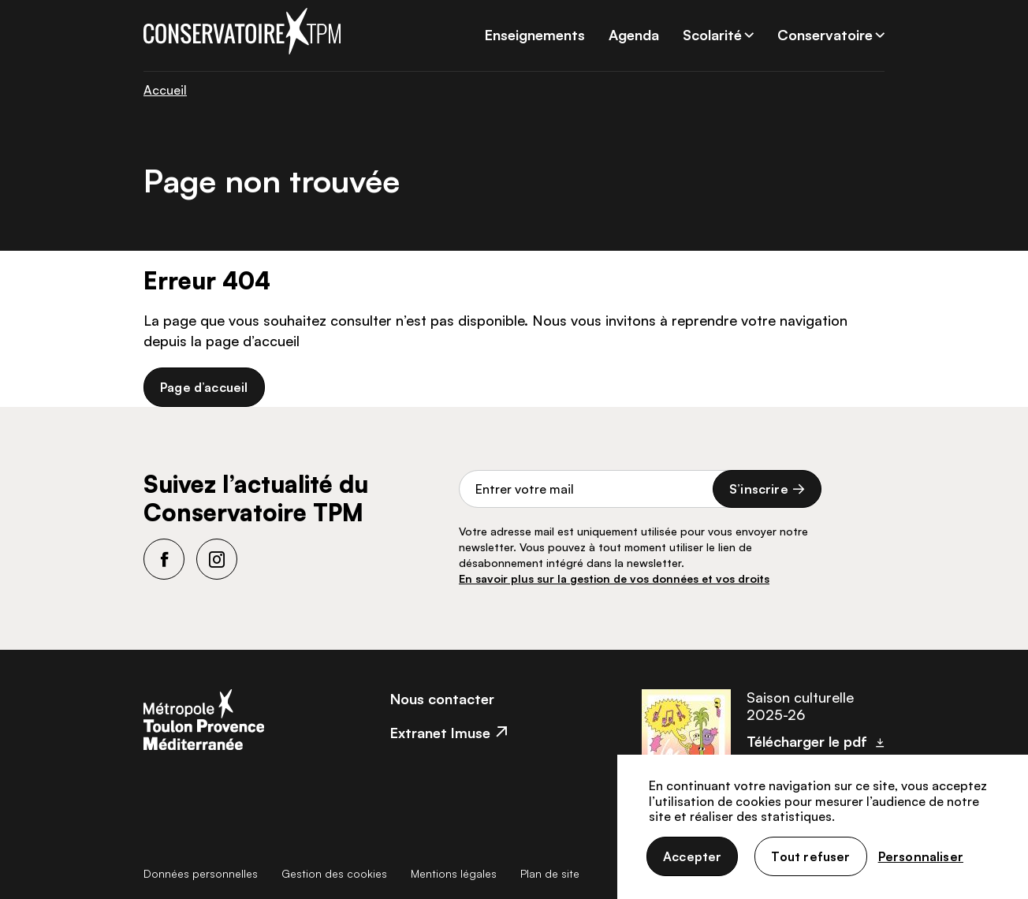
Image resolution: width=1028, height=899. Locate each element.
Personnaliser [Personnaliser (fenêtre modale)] (920, 856)
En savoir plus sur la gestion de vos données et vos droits (614, 578)
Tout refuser (810, 856)
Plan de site (549, 873)
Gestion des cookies (334, 873)
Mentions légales (454, 873)
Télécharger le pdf (807, 741)
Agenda (634, 34)
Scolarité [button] (712, 34)
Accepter (692, 856)
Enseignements (535, 34)
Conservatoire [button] (825, 34)
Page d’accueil (204, 387)
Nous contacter (442, 698)
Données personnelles (200, 873)
